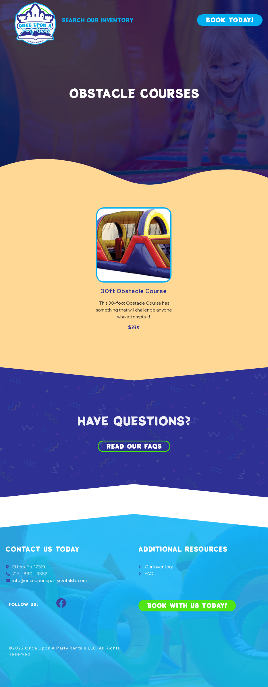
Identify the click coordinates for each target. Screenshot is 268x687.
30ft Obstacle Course (134, 291)
